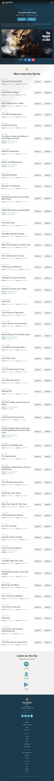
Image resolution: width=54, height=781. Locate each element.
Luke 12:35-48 (10, 293)
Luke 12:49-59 (24, 280)
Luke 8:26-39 (24, 485)
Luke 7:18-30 (24, 529)
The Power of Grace (10, 92)
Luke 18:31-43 (24, 106)
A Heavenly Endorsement (13, 417)
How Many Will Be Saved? (13, 233)
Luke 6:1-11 (27, 598)
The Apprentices (9, 456)
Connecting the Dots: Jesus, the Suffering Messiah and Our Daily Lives (16, 430)
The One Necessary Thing (13, 369)
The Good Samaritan (11, 380)
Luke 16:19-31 (10, 166)
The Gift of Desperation (12, 114)
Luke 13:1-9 (27, 269)
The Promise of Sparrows (12, 312)
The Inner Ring (8, 222)
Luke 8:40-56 (10, 474)
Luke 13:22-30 (24, 236)
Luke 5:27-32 (24, 609)
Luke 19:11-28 (24, 84)
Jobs (27, 727)
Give (27, 771)
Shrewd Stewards (9, 174)
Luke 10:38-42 (24, 372)
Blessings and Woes (10, 584)
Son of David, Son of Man (13, 103)
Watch (21, 19)
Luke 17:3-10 (24, 154)
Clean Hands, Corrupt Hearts (14, 323)
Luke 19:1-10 (24, 95)
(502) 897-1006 (27, 710)
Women (27, 769)
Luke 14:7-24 (24, 225)
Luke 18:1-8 (24, 128)
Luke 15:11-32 (24, 188)
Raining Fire (7, 391)
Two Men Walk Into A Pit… (13, 560)
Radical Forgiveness (10, 151)
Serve (27, 741)
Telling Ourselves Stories (12, 515)
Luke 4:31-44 (24, 645)
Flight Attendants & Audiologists (16, 210)
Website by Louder (39, 776)
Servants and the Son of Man (14, 288)
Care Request (27, 744)
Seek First (6, 301)
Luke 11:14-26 (24, 350)
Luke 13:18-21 (24, 247)
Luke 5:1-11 (21, 634)
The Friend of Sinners (11, 606)
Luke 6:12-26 (24, 587)
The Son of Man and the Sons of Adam (16, 403)
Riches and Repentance (12, 162)
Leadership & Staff (27, 725)
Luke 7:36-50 (24, 518)
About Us (27, 722)
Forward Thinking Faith (12, 81)
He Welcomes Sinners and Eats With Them (15, 197)
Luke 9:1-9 (23, 459)
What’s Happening (27, 752)
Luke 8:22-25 (24, 496)
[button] (51, 2)
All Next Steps (27, 746)
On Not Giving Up (9, 125)
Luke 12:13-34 (24, 304)
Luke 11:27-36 (10, 339)
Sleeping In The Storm (11, 493)
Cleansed (6, 617)
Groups (27, 736)
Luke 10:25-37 (24, 383)
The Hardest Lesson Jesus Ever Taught (15, 572)
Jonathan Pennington (32, 15)
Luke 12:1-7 (23, 315)
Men (27, 766)
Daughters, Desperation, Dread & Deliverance (16, 468)
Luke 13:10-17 (24, 258)
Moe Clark (9, 420)
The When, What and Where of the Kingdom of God (15, 137)
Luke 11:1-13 (24, 361)
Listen (31, 19)
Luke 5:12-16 (24, 620)
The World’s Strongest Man (13, 347)
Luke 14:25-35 (10, 214)
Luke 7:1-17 (27, 540)
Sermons (27, 755)
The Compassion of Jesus (13, 255)
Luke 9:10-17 (24, 448)
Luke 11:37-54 (24, 326)
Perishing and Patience (12, 266)
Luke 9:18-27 (10, 437)
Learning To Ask (9, 358)
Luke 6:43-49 (10, 552)
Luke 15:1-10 (24, 202)
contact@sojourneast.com (27, 712)
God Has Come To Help (12, 537)
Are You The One (9, 526)
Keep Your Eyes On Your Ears (14, 504)
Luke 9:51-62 (24, 394)
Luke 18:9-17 (24, 117)
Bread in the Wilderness (12, 445)
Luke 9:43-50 (10, 409)
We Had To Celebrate (11, 185)
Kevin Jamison (10, 84)
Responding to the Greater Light (16, 334)
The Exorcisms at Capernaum (14, 642)
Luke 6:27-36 (24, 577)
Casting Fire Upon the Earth (14, 277)
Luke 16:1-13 (24, 177)
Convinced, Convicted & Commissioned (12, 629)
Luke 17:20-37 (10, 143)
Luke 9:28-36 (22, 420)
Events (27, 739)
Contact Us (27, 730)
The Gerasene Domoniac (12, 482)
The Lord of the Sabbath (12, 595)
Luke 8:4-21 (27, 507)
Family (27, 764)
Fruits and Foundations (12, 548)
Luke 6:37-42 (24, 563)
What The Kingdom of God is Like (16, 244)
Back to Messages (27, 9)
